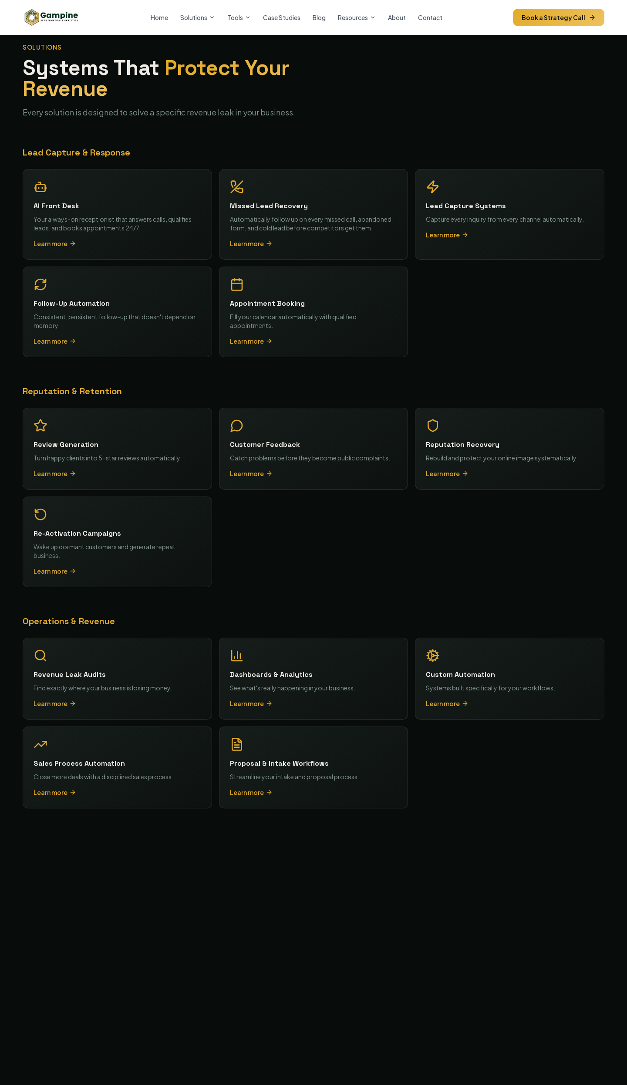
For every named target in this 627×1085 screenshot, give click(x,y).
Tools (239, 17)
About (397, 17)
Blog (319, 17)
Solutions (197, 17)
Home (159, 17)
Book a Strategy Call (559, 17)
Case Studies (281, 17)
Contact (430, 17)
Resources (357, 17)
